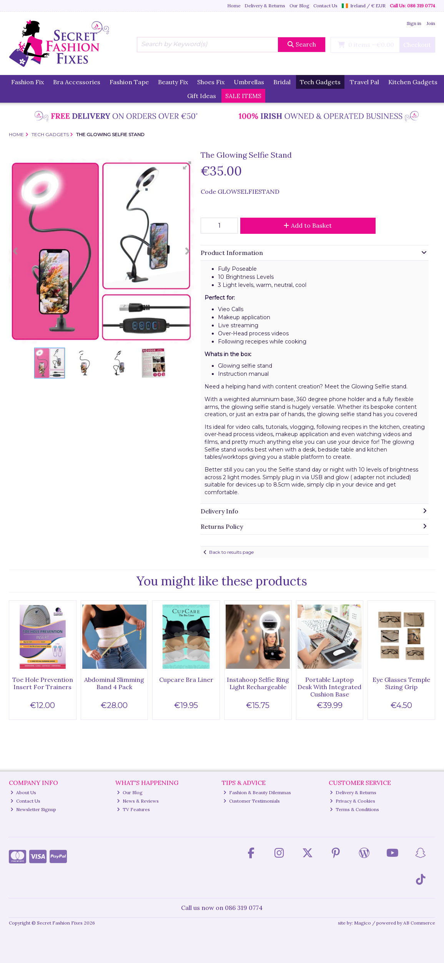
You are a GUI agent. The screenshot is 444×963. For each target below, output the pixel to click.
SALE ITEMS (243, 96)
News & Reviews (138, 801)
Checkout (417, 44)
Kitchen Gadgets (412, 82)
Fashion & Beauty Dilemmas (257, 792)
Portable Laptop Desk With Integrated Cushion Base (329, 687)
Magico (362, 923)
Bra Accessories (76, 82)
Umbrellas (249, 82)
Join (431, 23)
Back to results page (231, 552)
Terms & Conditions (354, 809)
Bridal (282, 82)
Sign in (414, 23)
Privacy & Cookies (352, 801)
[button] (187, 165)
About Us (23, 792)
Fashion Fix (27, 82)
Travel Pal (364, 82)
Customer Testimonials (251, 801)
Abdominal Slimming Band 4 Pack (114, 683)
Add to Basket (308, 225)
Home (234, 5)
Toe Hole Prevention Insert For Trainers (42, 683)
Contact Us (325, 5)
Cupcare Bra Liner (186, 679)
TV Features (133, 809)
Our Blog (299, 5)
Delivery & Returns (264, 5)
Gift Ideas (201, 96)
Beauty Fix (173, 82)
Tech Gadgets (320, 82)
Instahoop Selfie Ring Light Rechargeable (258, 683)
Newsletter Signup (33, 809)
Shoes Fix (210, 82)
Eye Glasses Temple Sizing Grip (401, 683)
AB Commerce (419, 923)
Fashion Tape (129, 82)
